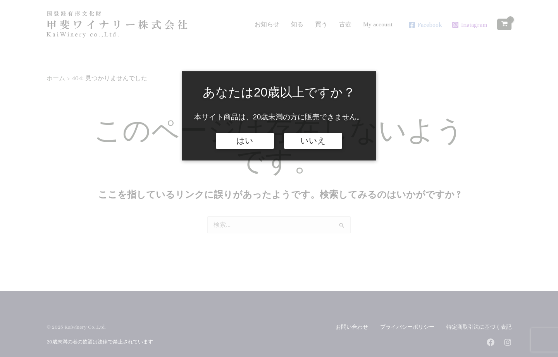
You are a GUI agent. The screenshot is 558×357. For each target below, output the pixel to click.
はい (244, 140)
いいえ (313, 140)
